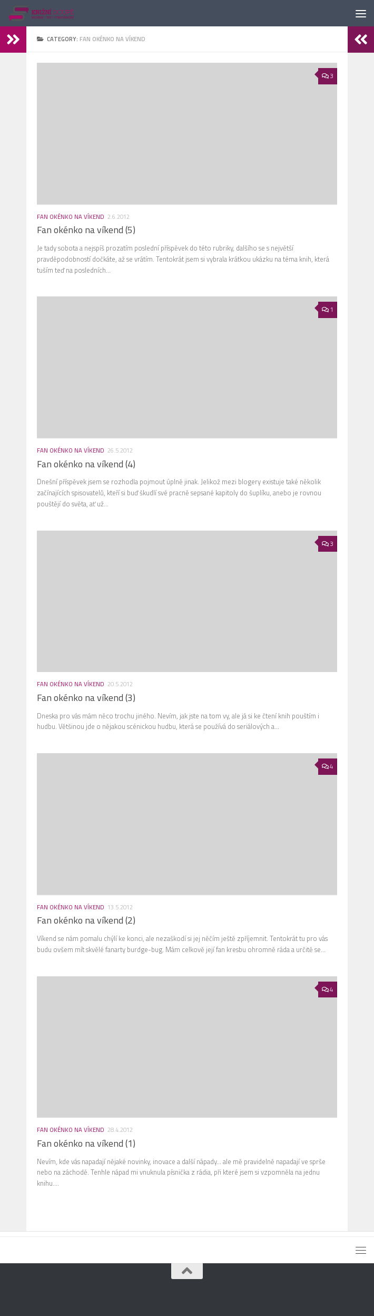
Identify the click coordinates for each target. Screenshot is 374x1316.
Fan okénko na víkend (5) (86, 230)
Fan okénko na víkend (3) (86, 697)
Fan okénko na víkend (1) (86, 1143)
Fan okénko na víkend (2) (86, 920)
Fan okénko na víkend (70, 216)
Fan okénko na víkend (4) (86, 464)
